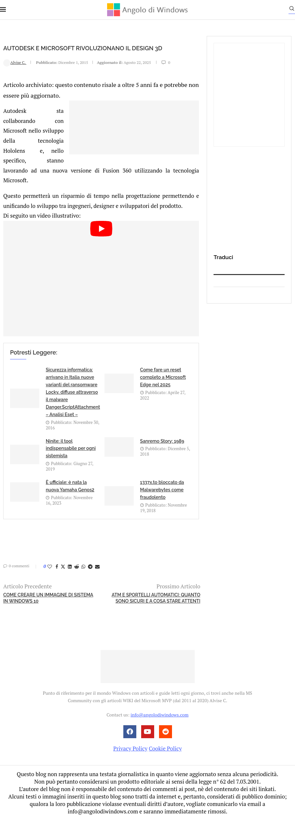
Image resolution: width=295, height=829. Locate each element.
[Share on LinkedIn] (70, 575)
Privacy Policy (130, 757)
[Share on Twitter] (63, 575)
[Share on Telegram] (90, 575)
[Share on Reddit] (76, 575)
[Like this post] (49, 575)
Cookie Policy (165, 757)
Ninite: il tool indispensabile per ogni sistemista (71, 458)
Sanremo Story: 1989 (162, 450)
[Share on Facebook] (56, 575)
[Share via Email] (97, 575)
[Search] (292, 10)
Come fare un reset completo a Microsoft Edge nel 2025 (163, 387)
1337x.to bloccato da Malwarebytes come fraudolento (162, 499)
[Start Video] (101, 287)
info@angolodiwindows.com (159, 724)
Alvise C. (14, 73)
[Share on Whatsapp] (83, 575)
